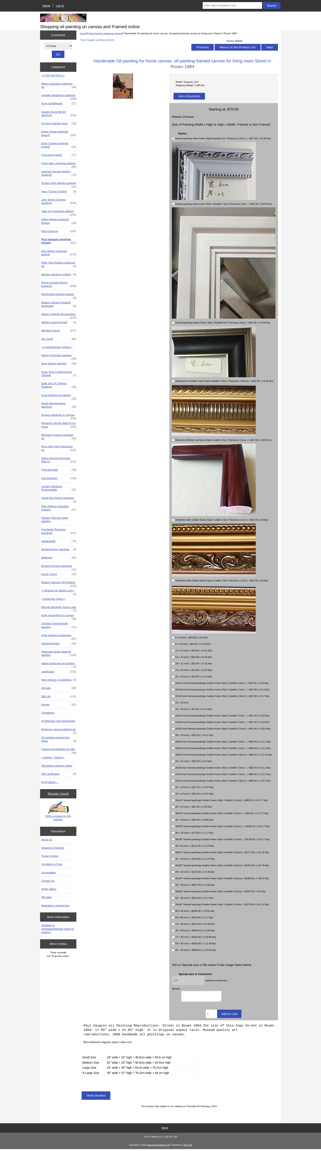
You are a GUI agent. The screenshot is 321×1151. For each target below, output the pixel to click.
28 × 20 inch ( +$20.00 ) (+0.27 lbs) (194, 735)
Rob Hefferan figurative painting (58, 508)
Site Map (46, 897)
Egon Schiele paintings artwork (58, 145)
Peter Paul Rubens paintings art (58, 264)
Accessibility (48, 872)
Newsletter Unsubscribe (55, 905)
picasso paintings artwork (58, 274)
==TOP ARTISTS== (53, 75)
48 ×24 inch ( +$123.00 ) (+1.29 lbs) (194, 845)
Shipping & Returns (52, 847)
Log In (60, 5)
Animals (58, 688)
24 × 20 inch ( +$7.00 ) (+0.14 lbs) (193, 709)
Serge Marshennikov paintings (58, 405)
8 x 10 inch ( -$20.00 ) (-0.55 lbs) (192, 644)
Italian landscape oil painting (58, 664)
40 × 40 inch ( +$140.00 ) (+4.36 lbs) (195, 871)
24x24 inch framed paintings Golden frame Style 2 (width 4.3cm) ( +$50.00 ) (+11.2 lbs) (222, 767)
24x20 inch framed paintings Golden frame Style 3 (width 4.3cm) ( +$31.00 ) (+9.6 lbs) (222, 722)
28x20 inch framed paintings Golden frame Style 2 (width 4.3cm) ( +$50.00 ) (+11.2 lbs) (222, 741)
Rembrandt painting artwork (58, 295)
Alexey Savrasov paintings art (58, 85)
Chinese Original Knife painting (58, 625)
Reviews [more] (58, 793)
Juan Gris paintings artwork (58, 212)
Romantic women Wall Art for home (58, 425)
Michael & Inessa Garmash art (58, 436)
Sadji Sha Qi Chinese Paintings (58, 385)
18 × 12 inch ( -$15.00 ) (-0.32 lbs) (193, 663)
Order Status (48, 889)
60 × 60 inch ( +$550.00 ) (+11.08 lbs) (195, 943)
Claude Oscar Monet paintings (58, 113)
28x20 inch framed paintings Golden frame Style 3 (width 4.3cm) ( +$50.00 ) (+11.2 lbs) (222, 748)
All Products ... (49, 782)
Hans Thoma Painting (58, 191)
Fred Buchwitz (58, 470)
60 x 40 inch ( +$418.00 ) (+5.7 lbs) (194, 917)
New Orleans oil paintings (58, 680)
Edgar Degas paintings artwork (58, 133)
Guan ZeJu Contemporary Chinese (58, 373)
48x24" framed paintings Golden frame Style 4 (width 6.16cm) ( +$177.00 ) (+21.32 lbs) (222, 852)
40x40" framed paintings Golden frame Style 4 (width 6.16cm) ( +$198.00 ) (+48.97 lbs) (222, 878)
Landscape (58, 671)
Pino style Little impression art (58, 448)
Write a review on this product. (58, 811)
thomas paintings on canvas (58, 416)
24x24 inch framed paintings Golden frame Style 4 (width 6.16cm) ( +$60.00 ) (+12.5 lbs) (222, 780)
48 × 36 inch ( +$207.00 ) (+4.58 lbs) (195, 884)
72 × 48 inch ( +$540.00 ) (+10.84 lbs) (195, 937)
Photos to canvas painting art (58, 730)
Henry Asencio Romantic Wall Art (58, 460)
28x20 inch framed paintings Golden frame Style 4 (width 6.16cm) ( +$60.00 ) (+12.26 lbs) (223, 754)
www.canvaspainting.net (158, 1147)
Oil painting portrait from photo (58, 739)
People (58, 704)
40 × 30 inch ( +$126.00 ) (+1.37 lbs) (195, 858)
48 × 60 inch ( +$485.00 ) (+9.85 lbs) (195, 930)
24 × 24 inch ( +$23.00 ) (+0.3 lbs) (193, 761)
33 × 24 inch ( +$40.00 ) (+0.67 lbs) (194, 793)
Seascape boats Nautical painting (58, 653)
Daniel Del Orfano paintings (58, 499)
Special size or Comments (195, 973)
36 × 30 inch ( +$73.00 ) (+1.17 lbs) (194, 832)
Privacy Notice (49, 856)
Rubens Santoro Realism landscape (58, 304)
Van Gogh (58, 339)
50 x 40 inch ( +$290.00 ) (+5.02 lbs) (194, 910)
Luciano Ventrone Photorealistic (58, 488)
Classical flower (58, 643)
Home (46, 5)
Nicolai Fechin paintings (58, 549)
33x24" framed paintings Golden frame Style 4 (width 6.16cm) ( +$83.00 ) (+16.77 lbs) (221, 800)
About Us (46, 839)
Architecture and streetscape (58, 721)
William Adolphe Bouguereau (58, 315)
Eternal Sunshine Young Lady (58, 608)
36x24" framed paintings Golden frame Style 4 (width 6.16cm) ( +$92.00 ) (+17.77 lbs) (221, 813)
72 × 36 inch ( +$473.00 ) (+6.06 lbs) (195, 923)
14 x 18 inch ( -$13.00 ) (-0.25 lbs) (193, 670)
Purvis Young (58, 574)
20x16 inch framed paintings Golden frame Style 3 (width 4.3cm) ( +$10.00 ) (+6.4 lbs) (222, 689)
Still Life (58, 696)
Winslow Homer (58, 330)
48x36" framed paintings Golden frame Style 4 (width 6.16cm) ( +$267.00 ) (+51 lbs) (220, 891)
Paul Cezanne (58, 231)
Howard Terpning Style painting (54, 519)
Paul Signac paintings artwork (58, 253)
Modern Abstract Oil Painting (58, 583)
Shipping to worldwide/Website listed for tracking (57, 929)
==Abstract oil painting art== (58, 591)
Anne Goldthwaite (58, 103)
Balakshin (58, 557)
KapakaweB (58, 541)
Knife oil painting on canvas (58, 616)
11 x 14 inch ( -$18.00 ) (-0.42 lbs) (193, 650)
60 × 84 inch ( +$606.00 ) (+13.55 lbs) (195, 950)
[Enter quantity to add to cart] (211, 1016)
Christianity (47, 712)
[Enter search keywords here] (232, 5)
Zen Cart (188, 1147)
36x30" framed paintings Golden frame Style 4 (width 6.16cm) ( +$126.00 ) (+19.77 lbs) (222, 839)
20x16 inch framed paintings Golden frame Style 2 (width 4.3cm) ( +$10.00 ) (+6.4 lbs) (222, 683)
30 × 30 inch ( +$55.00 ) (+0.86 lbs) (194, 819)
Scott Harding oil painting (58, 396)
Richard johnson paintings (58, 567)
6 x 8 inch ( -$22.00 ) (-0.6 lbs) (191, 637)
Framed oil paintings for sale (58, 750)
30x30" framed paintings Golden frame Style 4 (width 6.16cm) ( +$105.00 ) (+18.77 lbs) (222, 826)
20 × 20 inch (182, 702)
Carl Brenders (58, 478)
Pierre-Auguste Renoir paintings (58, 284)
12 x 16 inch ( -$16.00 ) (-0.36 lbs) (193, 657)
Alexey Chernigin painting (58, 356)
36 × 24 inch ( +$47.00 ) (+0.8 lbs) (193, 806)
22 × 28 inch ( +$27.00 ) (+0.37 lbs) (194, 787)
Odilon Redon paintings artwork (58, 221)
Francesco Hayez (58, 155)
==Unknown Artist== (53, 598)
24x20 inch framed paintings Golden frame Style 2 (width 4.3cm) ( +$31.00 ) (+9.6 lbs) (222, 715)
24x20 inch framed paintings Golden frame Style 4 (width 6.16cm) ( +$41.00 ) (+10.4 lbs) (222, 728)
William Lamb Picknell (58, 322)
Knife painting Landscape (58, 636)
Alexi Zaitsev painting (58, 363)
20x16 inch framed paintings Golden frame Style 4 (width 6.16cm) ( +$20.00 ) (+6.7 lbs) (222, 696)
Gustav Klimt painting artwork (58, 184)
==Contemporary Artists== (56, 347)
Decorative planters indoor (56, 765)
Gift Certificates (58, 774)
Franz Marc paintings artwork (58, 164)
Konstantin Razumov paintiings (58, 531)
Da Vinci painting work (58, 123)
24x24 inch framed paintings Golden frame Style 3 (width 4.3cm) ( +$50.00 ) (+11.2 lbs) (222, 774)
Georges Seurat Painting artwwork (58, 173)
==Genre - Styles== (52, 757)
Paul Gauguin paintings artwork (105, 33)
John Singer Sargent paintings (58, 201)
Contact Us (47, 880)
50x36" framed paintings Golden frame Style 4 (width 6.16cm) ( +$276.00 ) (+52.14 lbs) (222, 904)
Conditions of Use (51, 864)
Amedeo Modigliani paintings (58, 96)
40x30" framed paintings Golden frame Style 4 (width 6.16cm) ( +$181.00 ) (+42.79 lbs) (222, 865)
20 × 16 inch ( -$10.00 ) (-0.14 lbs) (193, 676)
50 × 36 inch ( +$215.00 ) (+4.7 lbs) (194, 897)
